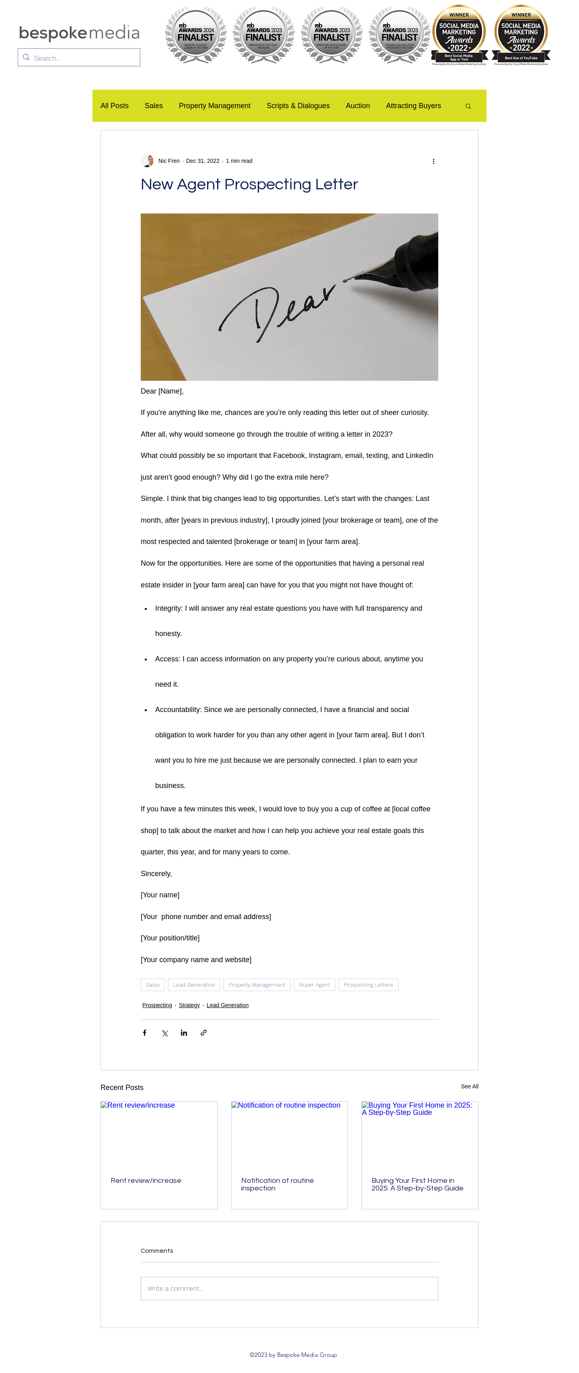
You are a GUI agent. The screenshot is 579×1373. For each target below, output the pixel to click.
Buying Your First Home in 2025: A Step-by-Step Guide (418, 1184)
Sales (154, 106)
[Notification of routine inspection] (290, 1134)
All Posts (115, 106)
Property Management (214, 106)
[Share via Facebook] (144, 1032)
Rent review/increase (146, 1180)
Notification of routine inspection (277, 1184)
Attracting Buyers (413, 106)
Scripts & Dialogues (298, 106)
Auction (358, 106)
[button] (468, 106)
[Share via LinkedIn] (184, 1032)
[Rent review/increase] (159, 1134)
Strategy (189, 1005)
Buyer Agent (314, 984)
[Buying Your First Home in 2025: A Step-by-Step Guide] (420, 1134)
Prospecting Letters (368, 984)
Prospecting (157, 1005)
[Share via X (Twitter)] (164, 1032)
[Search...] (78, 58)
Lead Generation (194, 984)
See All (469, 1086)
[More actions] (433, 161)
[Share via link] (203, 1032)
